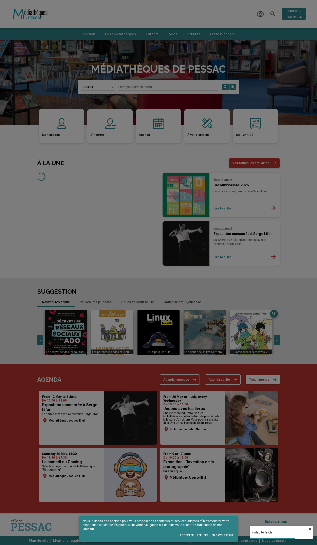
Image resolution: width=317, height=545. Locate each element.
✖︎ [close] (310, 529)
